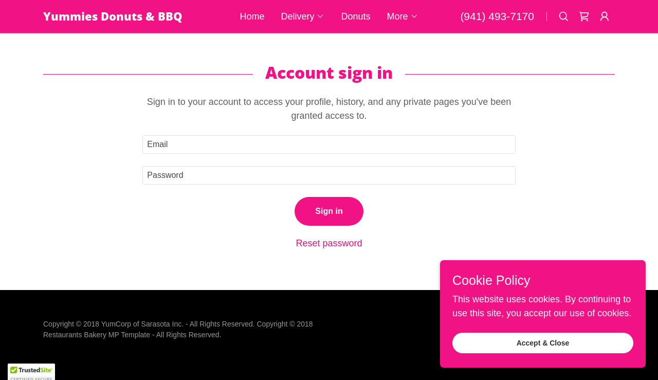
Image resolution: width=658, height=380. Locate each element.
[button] (302, 16)
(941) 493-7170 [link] (497, 16)
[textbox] (328, 144)
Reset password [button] (329, 243)
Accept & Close (543, 343)
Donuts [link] (355, 16)
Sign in (328, 211)
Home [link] (252, 16)
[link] (129, 17)
